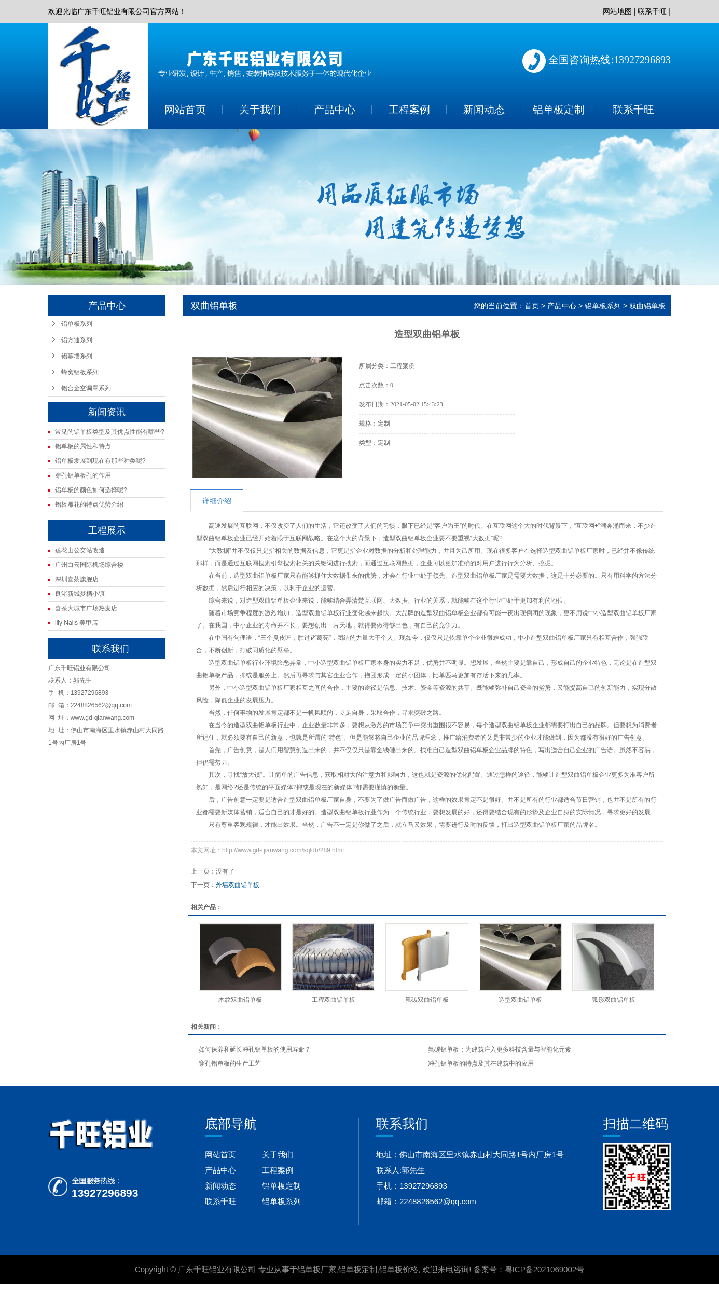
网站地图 (617, 11)
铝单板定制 (559, 109)
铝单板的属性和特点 (83, 446)
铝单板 (224, 538)
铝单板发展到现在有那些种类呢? (100, 461)
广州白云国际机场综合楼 (89, 564)
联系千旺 (652, 11)
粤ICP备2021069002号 (544, 1269)
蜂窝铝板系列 (80, 372)
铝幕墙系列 (76, 356)
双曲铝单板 (647, 306)
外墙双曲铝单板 (237, 885)
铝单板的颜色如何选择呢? (91, 490)
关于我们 (260, 109)
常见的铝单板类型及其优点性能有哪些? (109, 431)
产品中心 (334, 109)
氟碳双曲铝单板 (427, 999)
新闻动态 (484, 109)
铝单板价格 (398, 1269)
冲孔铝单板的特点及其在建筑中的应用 (481, 1063)
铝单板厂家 (316, 1269)
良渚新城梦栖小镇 (80, 593)
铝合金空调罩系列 (86, 388)
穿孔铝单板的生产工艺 (230, 1063)
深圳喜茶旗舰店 (77, 579)
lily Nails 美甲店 (76, 622)
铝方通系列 (76, 340)
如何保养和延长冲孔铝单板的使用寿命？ (255, 1049)
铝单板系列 (76, 324)
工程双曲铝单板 (333, 999)
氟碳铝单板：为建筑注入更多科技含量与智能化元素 (499, 1049)
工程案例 (409, 109)
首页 (531, 306)
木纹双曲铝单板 (240, 999)
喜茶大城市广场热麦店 (86, 608)
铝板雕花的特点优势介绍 (89, 504)
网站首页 (185, 109)
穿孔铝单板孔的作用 (83, 475)
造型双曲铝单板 (230, 662)
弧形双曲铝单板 (613, 999)
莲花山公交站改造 (80, 550)
